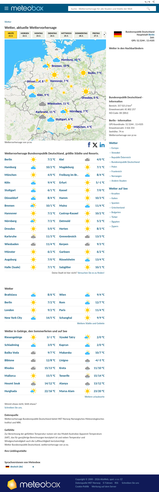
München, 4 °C (83, 127)
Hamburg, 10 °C (71, 59)
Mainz (63, 205)
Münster (10, 252)
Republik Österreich (121, 157)
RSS (116, 482)
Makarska (65, 352)
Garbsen (64, 252)
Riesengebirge (13, 337)
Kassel (63, 190)
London (9, 310)
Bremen (9, 205)
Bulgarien (116, 212)
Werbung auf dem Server (104, 486)
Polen (114, 166)
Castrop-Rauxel (68, 213)
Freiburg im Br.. (68, 175)
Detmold (64, 221)
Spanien (115, 202)
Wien (62, 294)
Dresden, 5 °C (90, 97)
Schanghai (65, 317)
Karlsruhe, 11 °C (46, 112)
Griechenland (118, 207)
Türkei (114, 217)
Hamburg (10, 167)
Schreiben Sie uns (13, 407)
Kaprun (63, 345)
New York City (13, 317)
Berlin (151, 34)
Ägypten (115, 221)
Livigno (63, 360)
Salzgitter (65, 267)
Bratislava (11, 294)
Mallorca (10, 375)
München (11, 175)
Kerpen (63, 244)
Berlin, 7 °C (95, 73)
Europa (114, 148)
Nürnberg (11, 221)
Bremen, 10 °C (61, 66)
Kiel (61, 159)
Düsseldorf (11, 198)
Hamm (63, 198)
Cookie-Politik (82, 486)
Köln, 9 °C (43, 95)
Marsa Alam (66, 391)
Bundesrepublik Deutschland (125, 162)
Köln (7, 182)
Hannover (11, 213)
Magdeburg (66, 167)
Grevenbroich (67, 236)
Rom (62, 302)
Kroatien (115, 193)
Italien (114, 198)
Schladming (12, 345)
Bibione (9, 360)
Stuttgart (10, 190)
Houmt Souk (12, 383)
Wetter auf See (118, 188)
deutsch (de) (20, 466)
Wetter (8, 21)
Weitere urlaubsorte (94, 396)
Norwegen (116, 176)
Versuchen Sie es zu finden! (91, 272)
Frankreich (116, 171)
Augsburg (10, 259)
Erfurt (63, 182)
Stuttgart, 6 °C (64, 119)
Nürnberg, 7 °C (79, 111)
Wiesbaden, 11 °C (58, 103)
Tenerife (64, 375)
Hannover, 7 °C (59, 81)
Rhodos (9, 368)
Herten (63, 228)
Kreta (62, 368)
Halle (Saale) (12, 267)
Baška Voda (12, 352)
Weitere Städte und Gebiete (90, 323)
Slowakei (115, 152)
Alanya (63, 383)
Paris (62, 310)
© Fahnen (108, 482)
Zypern (114, 226)
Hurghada (11, 391)
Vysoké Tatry (67, 337)
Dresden (10, 228)
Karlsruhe (11, 236)
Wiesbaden (12, 244)
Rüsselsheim (67, 259)
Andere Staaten (119, 180)
